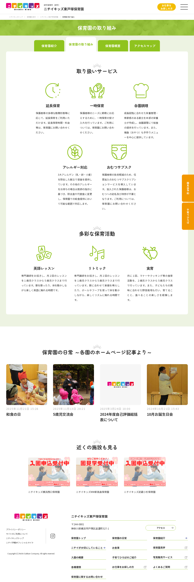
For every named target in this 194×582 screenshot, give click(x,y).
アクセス (161, 527)
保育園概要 (113, 46)
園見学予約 (188, 188)
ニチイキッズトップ (16, 17)
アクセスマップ (145, 46)
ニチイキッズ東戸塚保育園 (49, 17)
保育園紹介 (49, 46)
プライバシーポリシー (16, 529)
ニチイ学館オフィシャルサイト (20, 542)
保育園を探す (31, 17)
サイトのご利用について (17, 533)
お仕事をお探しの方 (167, 6)
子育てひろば (188, 216)
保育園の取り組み (81, 44)
